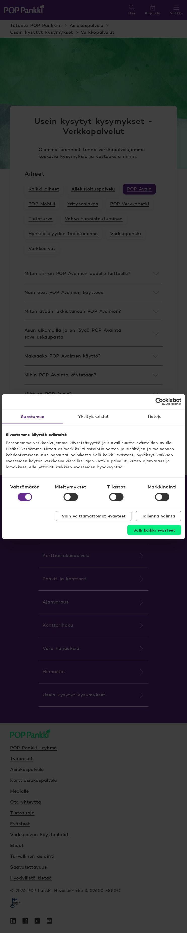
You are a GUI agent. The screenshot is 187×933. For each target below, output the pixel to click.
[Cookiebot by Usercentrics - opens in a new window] (159, 401)
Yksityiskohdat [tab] (93, 416)
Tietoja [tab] (154, 416)
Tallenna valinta (158, 515)
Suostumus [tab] (32, 416)
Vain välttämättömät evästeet (94, 515)
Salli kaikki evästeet (154, 529)
